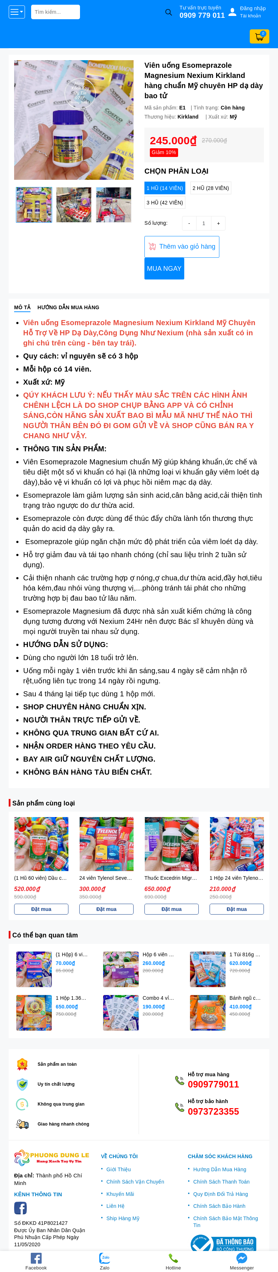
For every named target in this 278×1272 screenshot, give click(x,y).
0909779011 (212, 1084)
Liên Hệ (115, 1206)
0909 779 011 (202, 15)
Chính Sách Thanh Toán (221, 1182)
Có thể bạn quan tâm (45, 935)
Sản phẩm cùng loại (43, 803)
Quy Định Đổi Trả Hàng (220, 1194)
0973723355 (212, 1111)
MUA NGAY (164, 268)
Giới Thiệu (118, 1169)
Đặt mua (41, 909)
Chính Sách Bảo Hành (219, 1206)
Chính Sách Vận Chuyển (135, 1182)
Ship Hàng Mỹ (122, 1218)
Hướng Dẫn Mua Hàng (219, 1169)
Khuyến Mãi (120, 1194)
